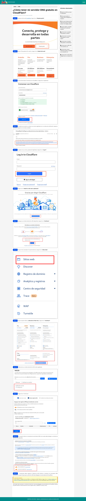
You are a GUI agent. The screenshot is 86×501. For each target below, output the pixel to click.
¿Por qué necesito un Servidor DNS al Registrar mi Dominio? (65, 17)
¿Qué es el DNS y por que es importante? (65, 13)
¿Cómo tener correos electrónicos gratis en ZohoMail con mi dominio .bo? (66, 50)
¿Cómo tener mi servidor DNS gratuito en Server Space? (65, 37)
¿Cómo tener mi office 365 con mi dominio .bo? (65, 46)
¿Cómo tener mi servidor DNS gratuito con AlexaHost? (65, 42)
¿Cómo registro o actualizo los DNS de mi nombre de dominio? (65, 28)
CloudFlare (28, 18)
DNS (19, 6)
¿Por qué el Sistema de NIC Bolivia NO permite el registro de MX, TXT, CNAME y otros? (66, 22)
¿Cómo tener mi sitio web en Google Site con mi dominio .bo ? (66, 56)
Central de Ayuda (8, 2)
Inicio (15, 6)
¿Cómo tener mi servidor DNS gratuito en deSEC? (65, 33)
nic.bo (84, 2)
